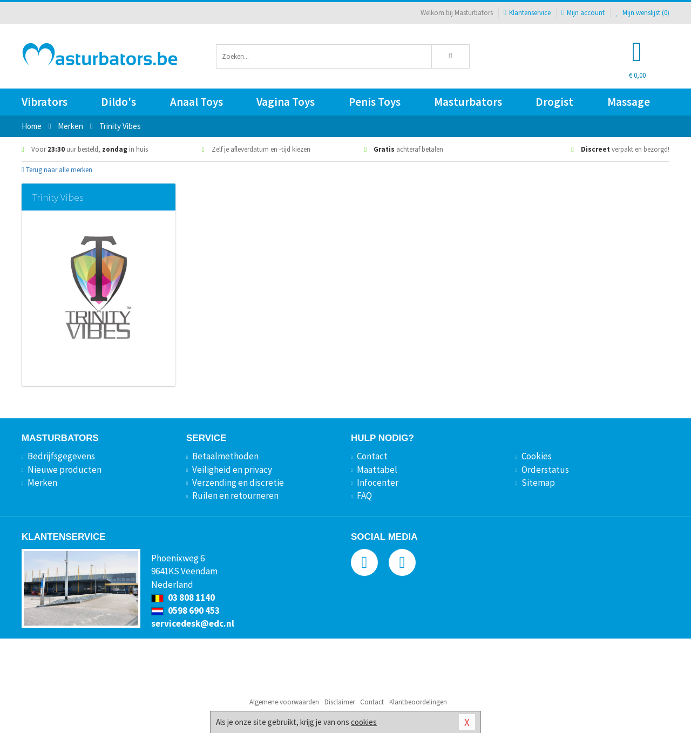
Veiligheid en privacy (232, 470)
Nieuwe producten (64, 470)
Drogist (554, 101)
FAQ (364, 495)
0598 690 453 (185, 610)
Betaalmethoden (225, 456)
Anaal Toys (196, 101)
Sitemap (538, 482)
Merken (42, 482)
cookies (364, 722)
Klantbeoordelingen (418, 702)
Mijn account (583, 12)
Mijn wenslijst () (642, 12)
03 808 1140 (183, 597)
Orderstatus (545, 470)
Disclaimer (339, 702)
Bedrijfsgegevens (61, 456)
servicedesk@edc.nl (192, 623)
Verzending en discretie (238, 482)
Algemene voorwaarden (284, 702)
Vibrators (44, 101)
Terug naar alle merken (57, 169)
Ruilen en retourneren (235, 495)
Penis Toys (375, 101)
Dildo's (118, 101)
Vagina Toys (285, 101)
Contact (372, 456)
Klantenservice (527, 12)
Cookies (536, 456)
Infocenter (377, 482)
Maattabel (377, 470)
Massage (628, 101)
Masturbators (468, 101)
